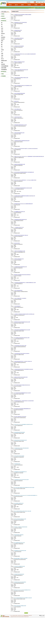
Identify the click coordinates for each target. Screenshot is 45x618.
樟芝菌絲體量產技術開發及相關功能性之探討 (20, 219)
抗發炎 (2, 28)
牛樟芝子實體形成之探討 (17, 109)
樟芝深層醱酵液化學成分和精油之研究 (19, 211)
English (41, 2)
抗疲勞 (2, 31)
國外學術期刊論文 (3, 71)
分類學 (2, 53)
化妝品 (2, 62)
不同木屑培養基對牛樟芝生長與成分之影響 (20, 345)
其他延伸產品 (3, 64)
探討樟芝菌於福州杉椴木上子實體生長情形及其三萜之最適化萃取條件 (24, 400)
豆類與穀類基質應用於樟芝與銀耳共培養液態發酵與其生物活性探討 (23, 369)
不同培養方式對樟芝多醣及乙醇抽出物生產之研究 (21, 69)
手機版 (43, 2)
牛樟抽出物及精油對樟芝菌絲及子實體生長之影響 (21, 77)
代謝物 (2, 55)
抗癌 (1, 24)
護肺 (1, 42)
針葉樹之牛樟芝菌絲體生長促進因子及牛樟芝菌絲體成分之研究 (23, 85)
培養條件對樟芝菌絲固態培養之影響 (19, 132)
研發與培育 (2, 16)
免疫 (1, 26)
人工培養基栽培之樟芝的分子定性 (19, 227)
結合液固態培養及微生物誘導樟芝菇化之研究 (20, 266)
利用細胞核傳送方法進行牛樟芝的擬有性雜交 (20, 22)
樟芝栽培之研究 (16, 101)
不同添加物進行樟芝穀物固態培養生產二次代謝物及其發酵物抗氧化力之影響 (25, 282)
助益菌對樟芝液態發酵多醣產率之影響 (19, 164)
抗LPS (2, 35)
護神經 (2, 40)
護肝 (1, 22)
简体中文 (38, 2)
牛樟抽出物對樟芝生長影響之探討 (19, 38)
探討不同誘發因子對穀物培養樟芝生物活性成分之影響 (21, 337)
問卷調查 (36, 4)
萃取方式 (2, 58)
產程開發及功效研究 (4, 60)
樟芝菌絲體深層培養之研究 (18, 30)
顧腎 (1, 44)
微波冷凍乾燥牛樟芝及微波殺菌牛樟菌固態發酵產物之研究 (22, 408)
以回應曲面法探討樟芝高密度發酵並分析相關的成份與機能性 (22, 14)
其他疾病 (2, 49)
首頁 (35, 7)
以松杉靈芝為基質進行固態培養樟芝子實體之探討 (21, 235)
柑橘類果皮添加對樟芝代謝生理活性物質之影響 (20, 377)
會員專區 (22, 4)
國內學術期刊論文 (3, 20)
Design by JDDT (42, 616)
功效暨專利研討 (3, 18)
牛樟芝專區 (29, 4)
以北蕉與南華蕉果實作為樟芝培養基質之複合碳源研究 (21, 353)
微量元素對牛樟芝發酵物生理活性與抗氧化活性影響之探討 (22, 274)
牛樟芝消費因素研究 (4, 69)
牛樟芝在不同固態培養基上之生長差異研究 (20, 298)
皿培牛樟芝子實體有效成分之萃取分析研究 (20, 416)
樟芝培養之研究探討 (17, 243)
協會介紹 (16, 4)
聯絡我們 (42, 4)
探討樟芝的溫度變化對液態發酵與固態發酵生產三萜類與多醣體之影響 (24, 172)
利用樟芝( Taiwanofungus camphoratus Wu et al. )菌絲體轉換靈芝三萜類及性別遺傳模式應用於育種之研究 (29, 156)
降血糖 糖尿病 (3, 37)
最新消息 (10, 4)
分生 (1, 51)
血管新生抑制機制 (3, 67)
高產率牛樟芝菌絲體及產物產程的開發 (19, 93)
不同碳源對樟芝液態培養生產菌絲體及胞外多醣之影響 (21, 140)
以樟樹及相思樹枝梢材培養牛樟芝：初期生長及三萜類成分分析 (23, 361)
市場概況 (2, 73)
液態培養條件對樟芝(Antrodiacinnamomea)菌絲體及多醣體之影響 (23, 203)
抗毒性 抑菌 (2, 33)
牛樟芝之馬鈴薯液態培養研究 (18, 290)
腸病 (1, 46)
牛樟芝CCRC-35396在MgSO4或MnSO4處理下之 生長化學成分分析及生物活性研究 (26, 148)
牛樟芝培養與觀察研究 (17, 306)
